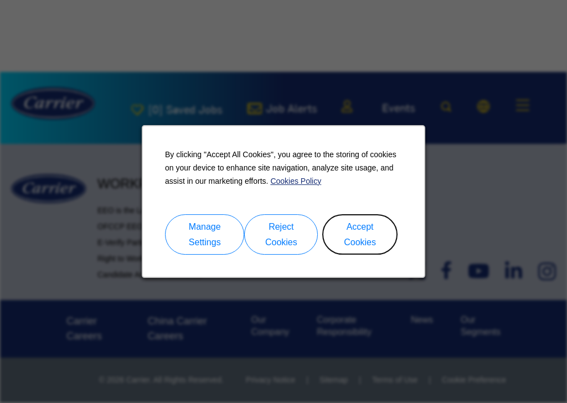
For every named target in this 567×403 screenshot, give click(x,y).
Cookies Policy (295, 181)
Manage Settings (205, 235)
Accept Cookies (360, 235)
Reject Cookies (281, 235)
